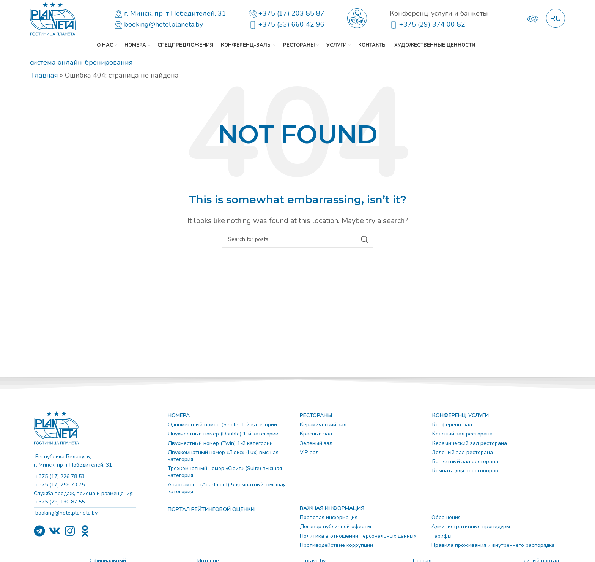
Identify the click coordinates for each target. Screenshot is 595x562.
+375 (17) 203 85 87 (291, 13)
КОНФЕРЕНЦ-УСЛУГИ (460, 415)
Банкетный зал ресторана (465, 461)
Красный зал (316, 433)
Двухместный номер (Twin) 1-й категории (220, 443)
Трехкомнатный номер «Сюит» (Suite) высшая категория (225, 472)
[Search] (297, 239)
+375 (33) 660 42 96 (291, 24)
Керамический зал (323, 424)
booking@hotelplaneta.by (163, 24)
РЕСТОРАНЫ (316, 415)
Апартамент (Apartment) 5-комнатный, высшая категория (227, 488)
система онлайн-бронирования (81, 62)
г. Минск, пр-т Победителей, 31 (175, 13)
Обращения (446, 517)
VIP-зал (309, 452)
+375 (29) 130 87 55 (59, 501)
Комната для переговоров (465, 470)
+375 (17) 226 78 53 (59, 476)
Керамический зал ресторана (469, 443)
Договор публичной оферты (335, 526)
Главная (45, 75)
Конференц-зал (452, 424)
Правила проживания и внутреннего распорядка (493, 545)
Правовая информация (328, 517)
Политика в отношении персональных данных (358, 536)
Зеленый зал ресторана (462, 452)
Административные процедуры (470, 526)
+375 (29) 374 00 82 (432, 24)
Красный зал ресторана (462, 433)
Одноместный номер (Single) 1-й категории (222, 424)
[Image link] (56, 427)
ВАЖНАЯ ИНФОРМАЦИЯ (332, 508)
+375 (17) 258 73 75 (59, 484)
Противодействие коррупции (336, 545)
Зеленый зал (316, 443)
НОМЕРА (179, 415)
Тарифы (441, 536)
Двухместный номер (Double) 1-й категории (223, 433)
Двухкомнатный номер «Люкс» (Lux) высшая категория (223, 456)
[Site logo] (53, 18)
